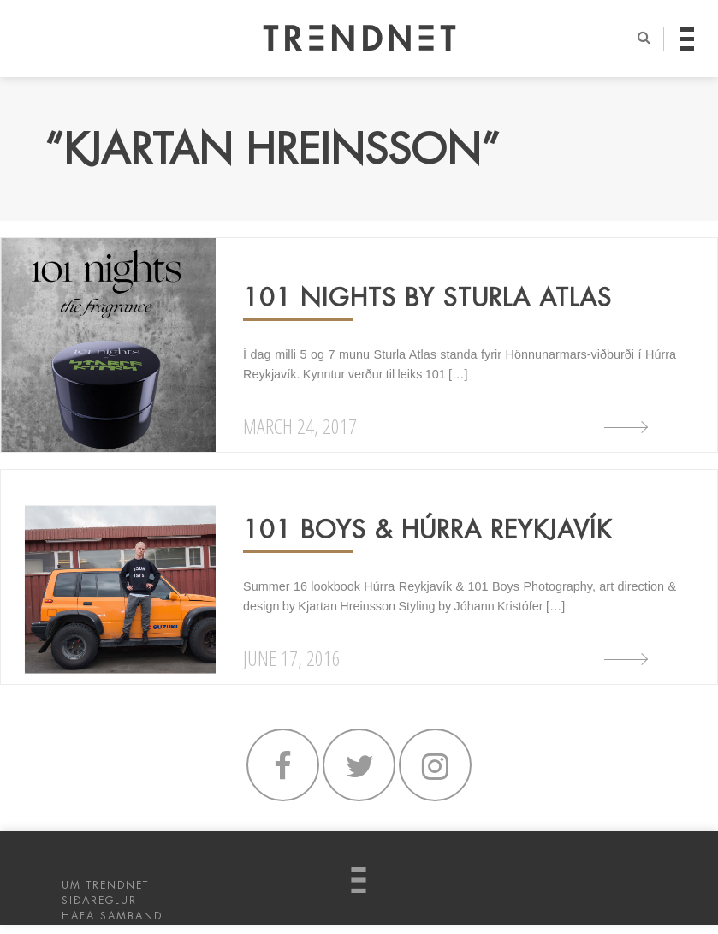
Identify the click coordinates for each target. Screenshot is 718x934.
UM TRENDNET (105, 885)
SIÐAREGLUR (99, 900)
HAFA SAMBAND (112, 916)
